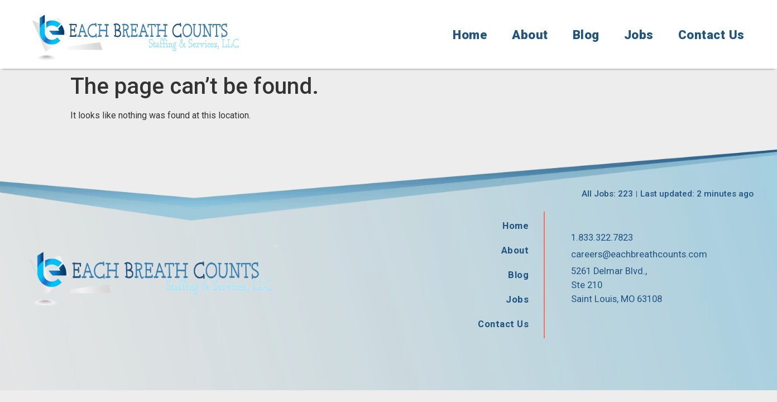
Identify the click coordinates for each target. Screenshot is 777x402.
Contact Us (711, 34)
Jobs (639, 34)
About (530, 34)
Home (470, 34)
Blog (586, 34)
